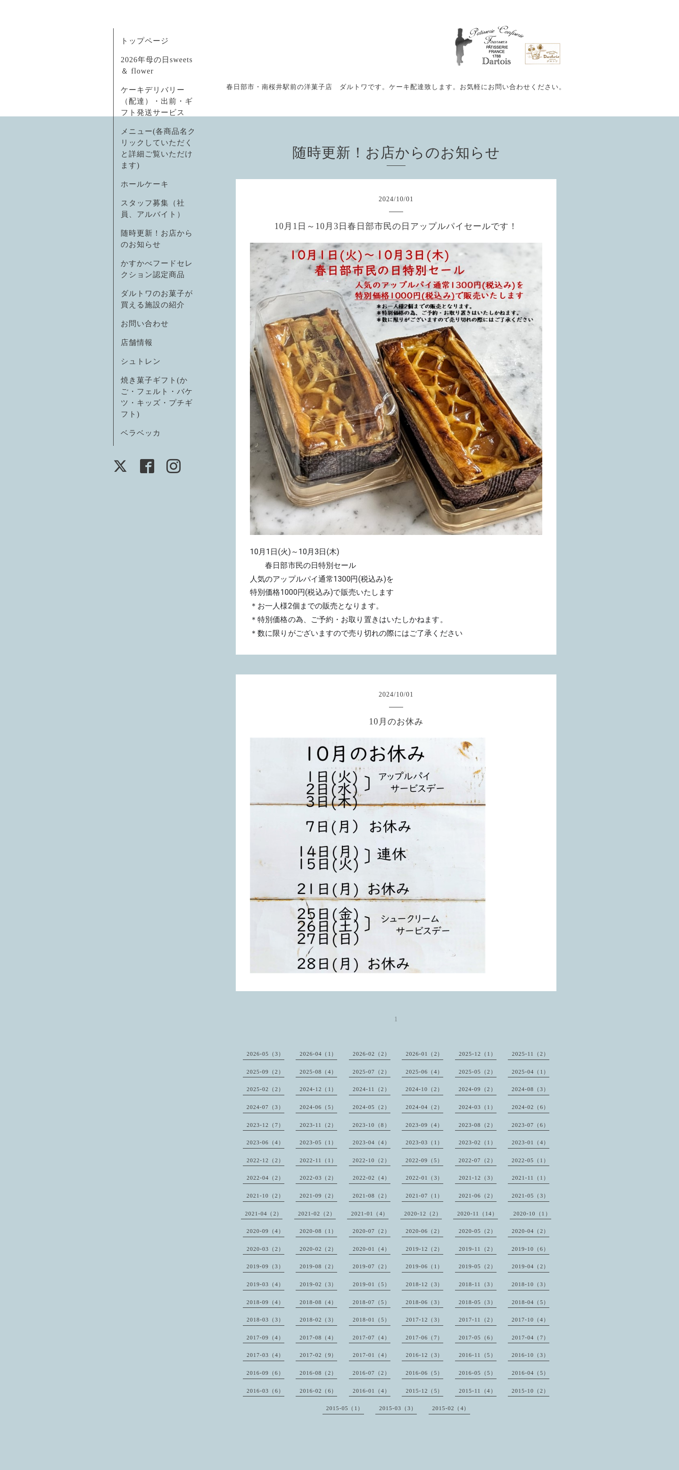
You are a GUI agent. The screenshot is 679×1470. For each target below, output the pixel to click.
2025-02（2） (265, 1089)
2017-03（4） (265, 1355)
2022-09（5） (424, 1160)
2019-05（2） (478, 1266)
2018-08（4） (318, 1302)
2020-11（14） (477, 1213)
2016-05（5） (478, 1373)
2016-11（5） (478, 1355)
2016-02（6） (318, 1391)
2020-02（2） (318, 1249)
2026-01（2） (424, 1054)
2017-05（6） (478, 1337)
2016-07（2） (371, 1373)
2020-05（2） (478, 1231)
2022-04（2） (265, 1177)
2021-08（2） (371, 1195)
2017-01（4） (371, 1355)
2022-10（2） (371, 1160)
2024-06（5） (318, 1107)
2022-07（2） (478, 1160)
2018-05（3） (478, 1302)
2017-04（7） (530, 1337)
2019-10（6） (530, 1249)
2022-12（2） (265, 1160)
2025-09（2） (265, 1071)
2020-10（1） (532, 1213)
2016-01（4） (371, 1391)
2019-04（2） (530, 1266)
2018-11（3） (478, 1284)
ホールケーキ (145, 184)
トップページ (145, 41)
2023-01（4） (530, 1142)
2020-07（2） (371, 1231)
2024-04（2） (424, 1107)
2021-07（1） (424, 1195)
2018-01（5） (371, 1319)
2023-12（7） (265, 1125)
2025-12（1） (478, 1054)
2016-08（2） (318, 1373)
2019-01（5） (371, 1284)
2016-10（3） (530, 1355)
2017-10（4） (530, 1319)
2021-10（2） (265, 1195)
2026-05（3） (265, 1054)
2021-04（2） (263, 1213)
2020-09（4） (265, 1231)
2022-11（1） (318, 1160)
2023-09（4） (424, 1125)
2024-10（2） (424, 1089)
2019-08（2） (318, 1266)
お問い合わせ (145, 324)
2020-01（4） (371, 1249)
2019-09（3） (265, 1266)
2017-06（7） (424, 1337)
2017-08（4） (318, 1337)
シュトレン (141, 361)
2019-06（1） (424, 1266)
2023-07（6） (530, 1125)
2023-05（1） (318, 1142)
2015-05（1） (345, 1408)
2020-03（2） (265, 1249)
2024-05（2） (371, 1107)
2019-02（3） (318, 1284)
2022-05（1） (530, 1160)
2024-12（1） (318, 1089)
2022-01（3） (424, 1177)
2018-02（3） (318, 1319)
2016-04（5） (530, 1373)
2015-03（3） (398, 1408)
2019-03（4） (265, 1284)
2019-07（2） (371, 1266)
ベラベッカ (141, 433)
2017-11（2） (478, 1319)
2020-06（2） (424, 1231)
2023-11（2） (318, 1125)
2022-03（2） (318, 1177)
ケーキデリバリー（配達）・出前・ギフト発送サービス (157, 101)
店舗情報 (137, 342)
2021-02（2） (317, 1213)
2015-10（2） (530, 1391)
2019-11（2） (478, 1249)
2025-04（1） (530, 1071)
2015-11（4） (478, 1391)
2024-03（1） (478, 1107)
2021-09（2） (318, 1195)
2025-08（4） (318, 1071)
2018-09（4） (265, 1302)
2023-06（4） (265, 1142)
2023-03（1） (424, 1142)
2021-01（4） (370, 1213)
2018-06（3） (424, 1302)
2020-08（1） (318, 1231)
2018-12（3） (424, 1284)
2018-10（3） (530, 1284)
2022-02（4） (371, 1177)
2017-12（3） (424, 1319)
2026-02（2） (371, 1054)
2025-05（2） (478, 1071)
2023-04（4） (371, 1142)
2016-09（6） (265, 1373)
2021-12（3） (478, 1177)
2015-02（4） (451, 1408)
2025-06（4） (424, 1071)
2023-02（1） (478, 1142)
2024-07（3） (265, 1107)
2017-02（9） (318, 1355)
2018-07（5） (371, 1302)
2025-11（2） (530, 1054)
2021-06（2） (478, 1195)
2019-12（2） (424, 1249)
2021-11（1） (530, 1177)
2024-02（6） (530, 1107)
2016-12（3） (424, 1355)
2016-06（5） (424, 1373)
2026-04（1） (318, 1054)
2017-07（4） (371, 1337)
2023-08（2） (478, 1125)
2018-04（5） (530, 1302)
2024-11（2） (371, 1089)
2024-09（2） (478, 1089)
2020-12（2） (423, 1213)
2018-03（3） (265, 1319)
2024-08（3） (530, 1089)
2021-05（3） (530, 1195)
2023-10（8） (371, 1125)
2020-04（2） (530, 1231)
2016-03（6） (265, 1391)
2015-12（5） (424, 1391)
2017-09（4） (265, 1337)
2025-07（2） (371, 1071)
